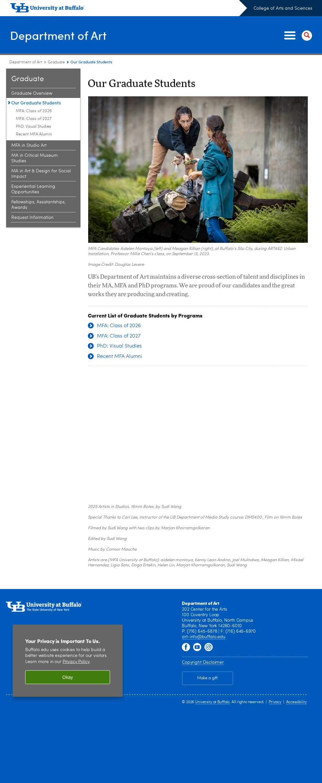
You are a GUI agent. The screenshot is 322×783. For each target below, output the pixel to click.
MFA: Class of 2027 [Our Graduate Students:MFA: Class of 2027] (34, 119)
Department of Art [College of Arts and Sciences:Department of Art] (25, 62)
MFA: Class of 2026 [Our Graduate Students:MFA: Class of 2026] (34, 111)
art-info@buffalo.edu (203, 637)
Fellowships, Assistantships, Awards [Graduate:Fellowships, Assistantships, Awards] (38, 205)
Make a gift (207, 678)
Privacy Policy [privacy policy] (76, 662)
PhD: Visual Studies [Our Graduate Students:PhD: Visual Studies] (33, 126)
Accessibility (296, 702)
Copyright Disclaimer (202, 662)
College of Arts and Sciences (283, 8)
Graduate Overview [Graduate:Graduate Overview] (31, 93)
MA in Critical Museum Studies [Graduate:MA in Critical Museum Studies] (34, 158)
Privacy (275, 702)
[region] (68, 661)
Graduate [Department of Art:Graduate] (56, 62)
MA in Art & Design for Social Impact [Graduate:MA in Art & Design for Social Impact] (41, 174)
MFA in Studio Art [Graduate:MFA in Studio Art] (29, 145)
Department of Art (58, 35)
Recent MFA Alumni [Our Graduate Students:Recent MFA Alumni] (34, 134)
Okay (67, 677)
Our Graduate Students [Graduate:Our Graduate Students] (36, 103)
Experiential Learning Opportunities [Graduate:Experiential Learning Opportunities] (33, 189)
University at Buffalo (212, 702)
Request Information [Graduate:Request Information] (32, 217)
